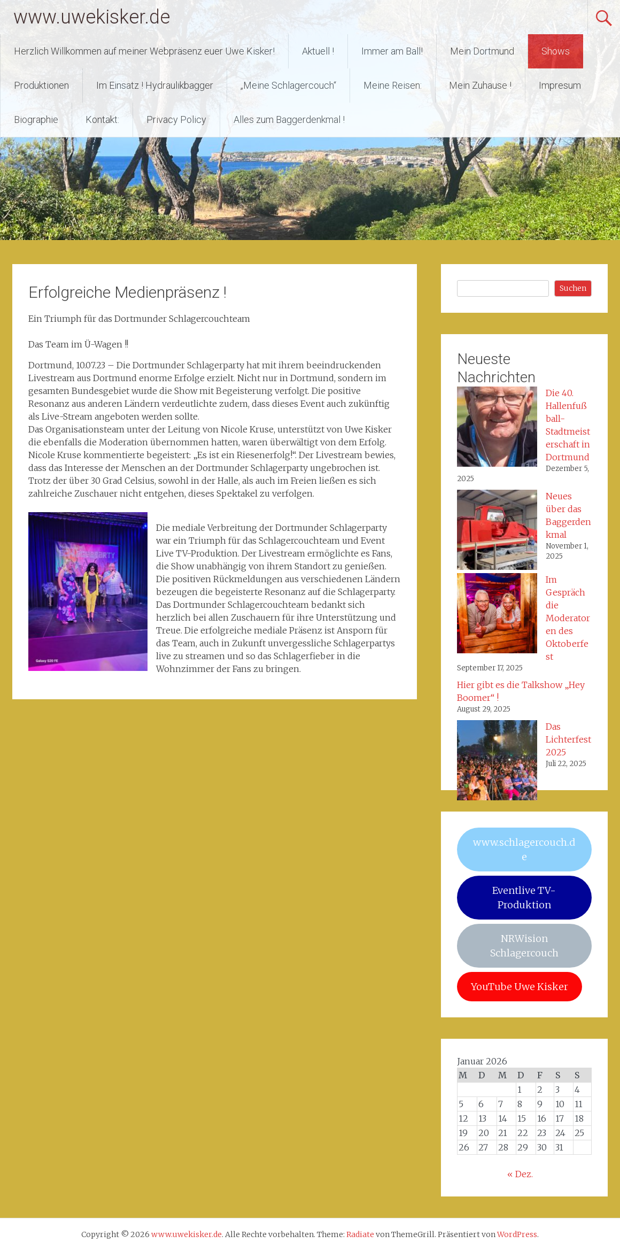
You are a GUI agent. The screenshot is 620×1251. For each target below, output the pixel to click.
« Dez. (520, 1174)
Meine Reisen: (392, 85)
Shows (555, 51)
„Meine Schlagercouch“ (288, 85)
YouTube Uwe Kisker (519, 986)
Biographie (36, 119)
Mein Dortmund (482, 51)
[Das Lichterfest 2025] (497, 762)
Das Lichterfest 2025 (568, 739)
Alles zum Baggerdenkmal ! (289, 119)
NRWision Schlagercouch (524, 945)
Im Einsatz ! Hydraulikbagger (154, 85)
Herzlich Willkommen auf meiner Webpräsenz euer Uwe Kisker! (144, 51)
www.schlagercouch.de (524, 849)
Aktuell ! (318, 51)
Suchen (573, 288)
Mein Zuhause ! (480, 85)
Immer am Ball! (392, 51)
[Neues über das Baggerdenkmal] (497, 531)
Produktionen (41, 85)
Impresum (560, 85)
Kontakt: (102, 119)
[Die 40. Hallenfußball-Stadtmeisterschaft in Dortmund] (497, 428)
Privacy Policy (176, 119)
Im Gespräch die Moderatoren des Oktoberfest (568, 618)
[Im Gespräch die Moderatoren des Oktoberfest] (497, 615)
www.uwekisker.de (91, 17)
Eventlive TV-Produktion (524, 897)
